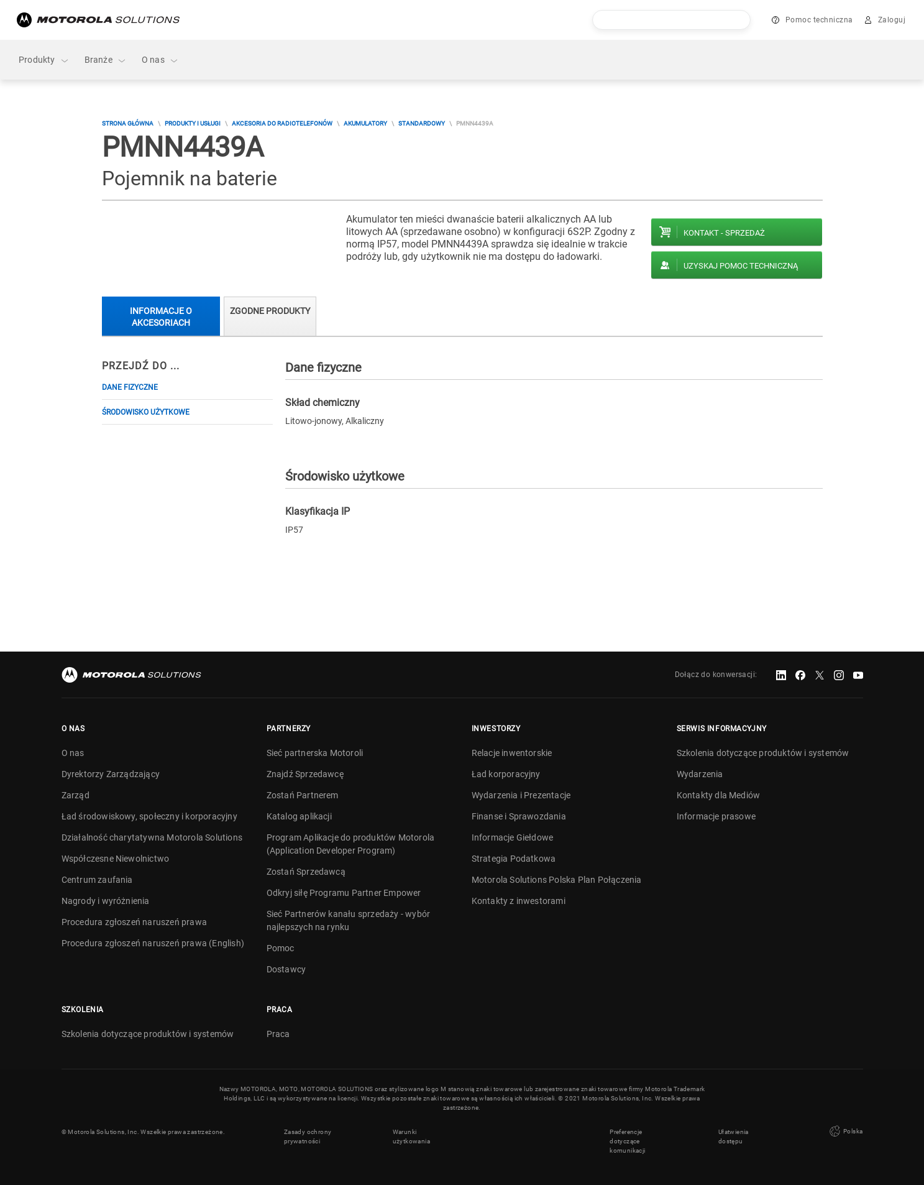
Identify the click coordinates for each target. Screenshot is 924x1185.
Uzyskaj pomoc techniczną (741, 265)
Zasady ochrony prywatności (308, 1136)
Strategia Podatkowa (514, 859)
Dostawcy (286, 969)
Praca (278, 1034)
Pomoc (281, 948)
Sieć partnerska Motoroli (315, 753)
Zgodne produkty (270, 311)
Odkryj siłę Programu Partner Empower (344, 893)
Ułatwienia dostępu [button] (733, 1136)
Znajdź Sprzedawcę (305, 774)
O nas (160, 60)
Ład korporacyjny (506, 774)
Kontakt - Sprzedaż (724, 232)
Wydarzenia (700, 774)
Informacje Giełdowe (513, 837)
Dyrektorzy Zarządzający (111, 774)
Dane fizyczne (130, 387)
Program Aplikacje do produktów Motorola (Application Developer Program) (351, 843)
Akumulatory (365, 123)
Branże (106, 60)
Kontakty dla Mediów (719, 795)
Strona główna (127, 123)
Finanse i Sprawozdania (519, 816)
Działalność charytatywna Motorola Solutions (152, 837)
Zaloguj (892, 20)
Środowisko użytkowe (146, 412)
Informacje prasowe (716, 816)
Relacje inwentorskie (512, 753)
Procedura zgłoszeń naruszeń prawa (135, 922)
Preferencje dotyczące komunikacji (627, 1141)
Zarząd (75, 795)
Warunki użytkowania (411, 1136)
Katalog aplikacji (299, 816)
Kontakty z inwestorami (518, 901)
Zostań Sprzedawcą (306, 872)
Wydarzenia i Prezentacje (521, 795)
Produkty (44, 60)
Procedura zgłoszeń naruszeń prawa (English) (153, 943)
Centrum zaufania (97, 880)
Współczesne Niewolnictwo (116, 859)
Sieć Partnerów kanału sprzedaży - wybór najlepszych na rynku (349, 920)
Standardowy (421, 123)
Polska (845, 1131)
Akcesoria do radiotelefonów (282, 123)
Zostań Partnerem (303, 795)
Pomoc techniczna (819, 20)
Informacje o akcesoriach (161, 317)
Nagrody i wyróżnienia (106, 901)
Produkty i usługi (193, 123)
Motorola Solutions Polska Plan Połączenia (557, 880)
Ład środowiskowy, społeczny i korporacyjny (149, 816)
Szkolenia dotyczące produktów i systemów (763, 753)
